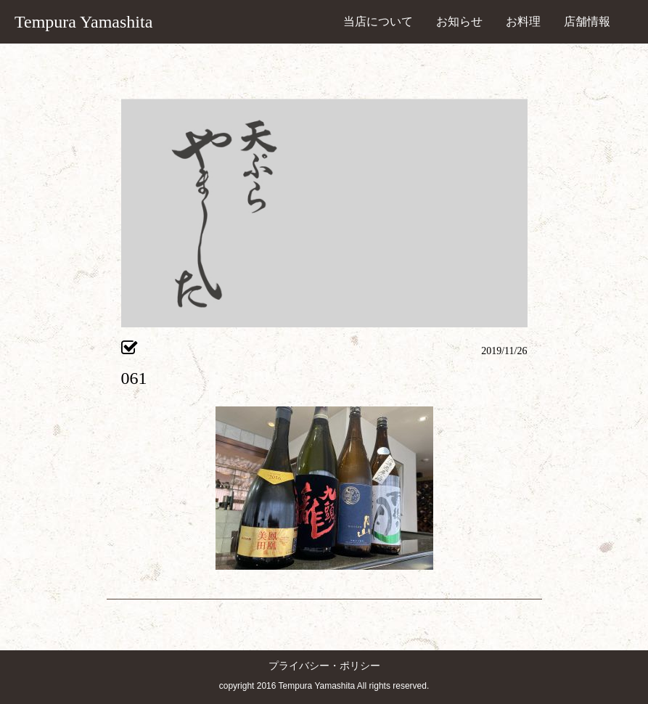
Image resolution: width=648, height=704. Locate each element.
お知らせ (459, 21)
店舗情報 (587, 21)
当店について (378, 21)
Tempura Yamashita (83, 21)
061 (134, 378)
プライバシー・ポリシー (324, 665)
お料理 (523, 21)
